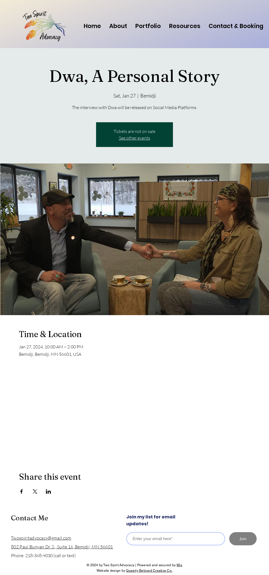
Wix (179, 565)
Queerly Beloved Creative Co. (149, 571)
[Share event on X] (35, 491)
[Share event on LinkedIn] (48, 491)
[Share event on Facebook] (21, 491)
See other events (134, 138)
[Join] (243, 538)
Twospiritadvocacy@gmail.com (41, 538)
